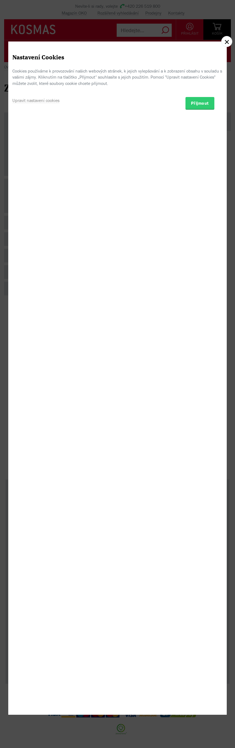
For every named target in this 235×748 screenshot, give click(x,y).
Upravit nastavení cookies (35, 401)
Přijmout (200, 403)
